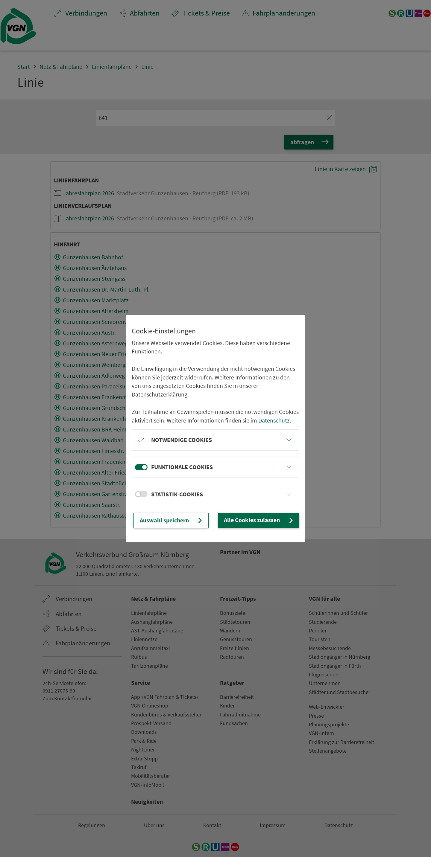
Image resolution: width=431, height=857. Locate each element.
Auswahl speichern (172, 520)
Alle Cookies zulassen (259, 520)
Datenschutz (274, 420)
